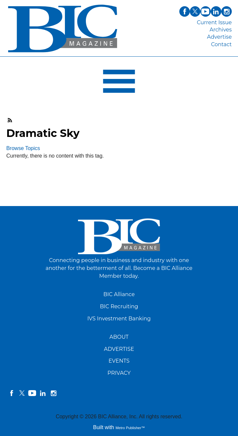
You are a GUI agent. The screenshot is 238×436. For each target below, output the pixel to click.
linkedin (43, 393)
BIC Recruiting (119, 306)
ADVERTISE (119, 349)
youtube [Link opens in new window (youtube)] (205, 11)
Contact (221, 44)
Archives (220, 30)
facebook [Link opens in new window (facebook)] (184, 11)
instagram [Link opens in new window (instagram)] (226, 11)
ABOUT (119, 337)
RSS (10, 120)
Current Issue (214, 22)
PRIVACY (119, 373)
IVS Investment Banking (119, 318)
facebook (11, 393)
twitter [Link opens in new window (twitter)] (195, 11)
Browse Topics (23, 148)
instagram (53, 393)
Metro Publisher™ (130, 428)
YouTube (32, 393)
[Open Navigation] (119, 82)
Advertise (219, 37)
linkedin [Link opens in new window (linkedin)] (216, 11)
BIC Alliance (119, 294)
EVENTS (119, 361)
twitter (22, 393)
